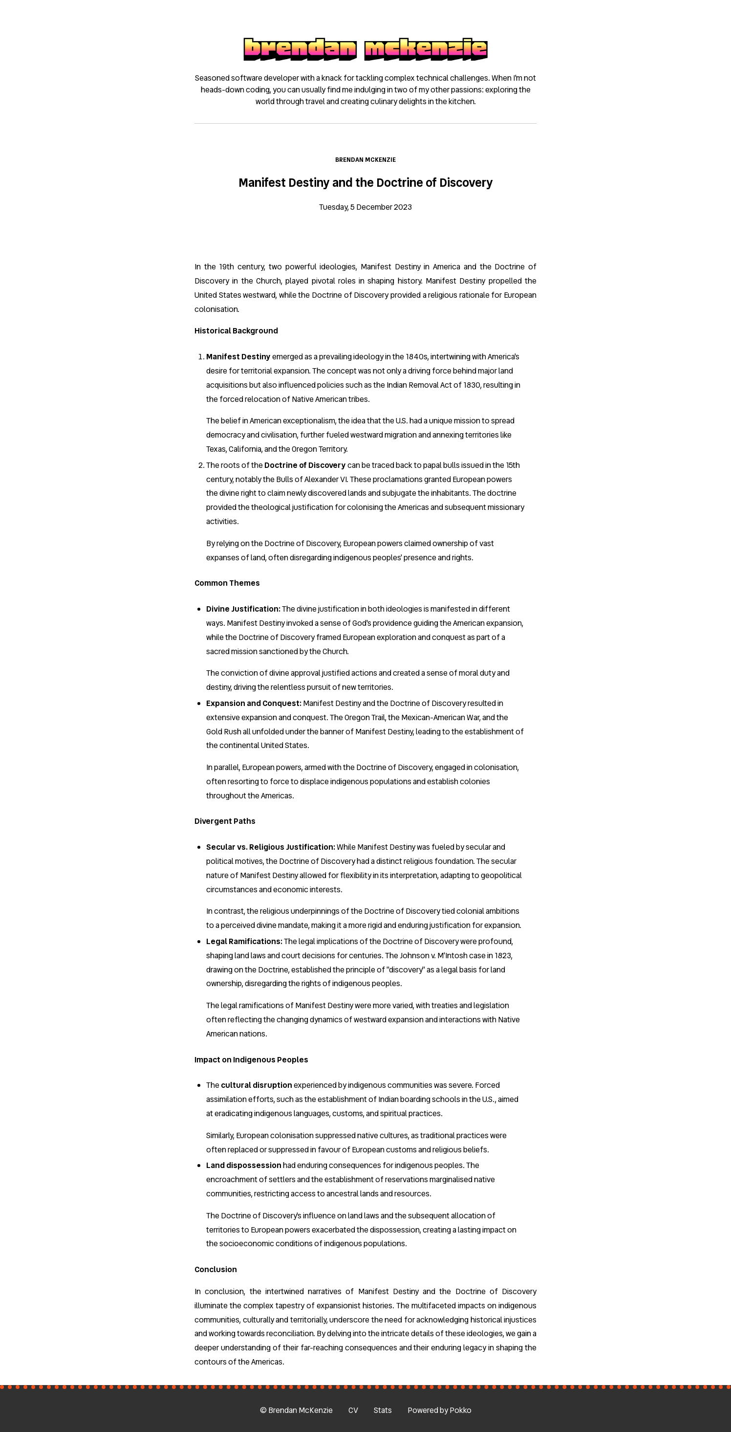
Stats (383, 1410)
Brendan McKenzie (365, 159)
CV (353, 1410)
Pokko (461, 1410)
